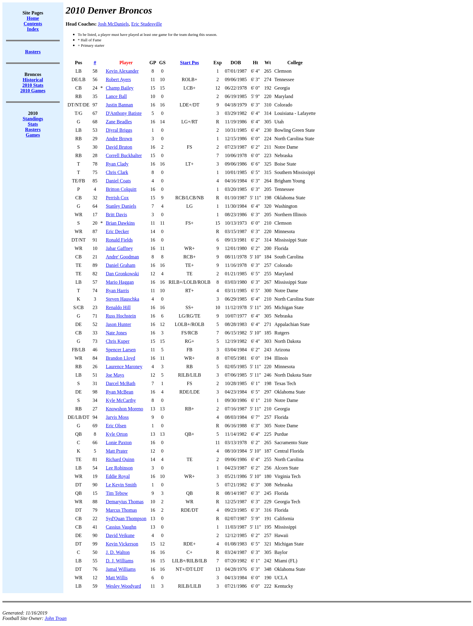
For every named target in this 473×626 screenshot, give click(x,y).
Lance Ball (116, 96)
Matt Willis (117, 577)
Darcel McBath (120, 383)
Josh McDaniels (113, 24)
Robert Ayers (118, 79)
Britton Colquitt (121, 189)
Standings (33, 118)
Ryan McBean (119, 391)
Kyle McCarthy (121, 400)
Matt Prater (117, 451)
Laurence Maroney (124, 366)
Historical (33, 79)
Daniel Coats (118, 180)
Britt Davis (116, 214)
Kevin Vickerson (122, 543)
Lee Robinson (119, 467)
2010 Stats (32, 85)
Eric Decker (117, 231)
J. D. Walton (118, 552)
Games (33, 135)
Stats (33, 124)
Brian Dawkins (120, 223)
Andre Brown (119, 138)
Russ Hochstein (121, 315)
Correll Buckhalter (124, 155)
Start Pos (189, 62)
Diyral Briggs (119, 130)
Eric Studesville (146, 24)
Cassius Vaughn (121, 527)
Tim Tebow (117, 493)
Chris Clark (117, 172)
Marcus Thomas (121, 510)
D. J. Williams (120, 560)
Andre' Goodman (122, 256)
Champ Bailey (120, 87)
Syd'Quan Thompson (126, 518)
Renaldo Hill (118, 307)
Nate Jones (116, 332)
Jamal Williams (121, 569)
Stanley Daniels (121, 206)
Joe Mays (115, 375)
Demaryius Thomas (125, 501)
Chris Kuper (118, 341)
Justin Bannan (119, 104)
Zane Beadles (119, 121)
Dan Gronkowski (122, 273)
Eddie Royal (118, 476)
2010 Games (32, 90)
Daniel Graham (120, 265)
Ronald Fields (119, 239)
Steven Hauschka (122, 299)
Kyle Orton (117, 434)
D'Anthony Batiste (124, 113)
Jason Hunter (118, 324)
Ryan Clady (117, 163)
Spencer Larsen (121, 349)
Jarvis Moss (117, 417)
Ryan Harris (117, 290)
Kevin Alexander (122, 71)
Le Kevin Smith (121, 484)
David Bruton (119, 147)
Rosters (33, 129)
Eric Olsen (116, 425)
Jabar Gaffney (119, 248)
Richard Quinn (120, 459)
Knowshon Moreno (124, 408)
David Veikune (120, 535)
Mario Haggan (120, 282)
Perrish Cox (117, 197)
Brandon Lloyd (120, 358)
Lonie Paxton (119, 442)
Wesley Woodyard (123, 586)
